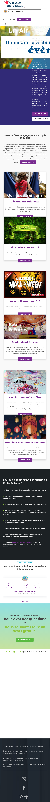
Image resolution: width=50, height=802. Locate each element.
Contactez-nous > (24, 611)
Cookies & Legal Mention (15, 786)
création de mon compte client (17, 796)
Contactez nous (40, 114)
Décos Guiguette (25, 217)
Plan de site (11, 793)
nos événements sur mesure (22, 543)
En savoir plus (25, 260)
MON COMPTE (24, 19)
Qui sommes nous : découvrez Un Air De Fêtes (22, 798)
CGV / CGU (11, 791)
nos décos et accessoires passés (18, 788)
